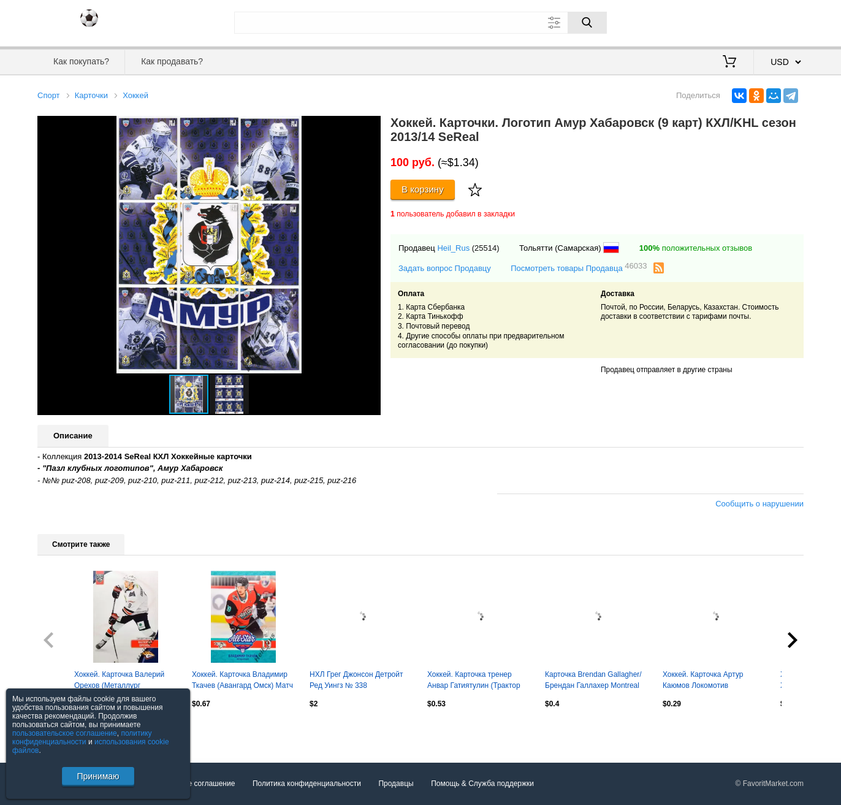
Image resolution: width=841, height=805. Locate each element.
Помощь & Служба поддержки (482, 783)
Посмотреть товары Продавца (579, 267)
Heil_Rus (453, 248)
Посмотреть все (64, 730)
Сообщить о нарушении (759, 503)
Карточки (91, 95)
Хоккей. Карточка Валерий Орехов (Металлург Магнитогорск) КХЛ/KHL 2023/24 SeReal (119, 681)
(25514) (486, 248)
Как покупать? (81, 61)
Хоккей (135, 95)
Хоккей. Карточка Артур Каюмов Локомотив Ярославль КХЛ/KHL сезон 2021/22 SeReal (708, 681)
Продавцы (395, 783)
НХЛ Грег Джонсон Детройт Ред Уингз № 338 (356, 680)
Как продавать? (172, 61)
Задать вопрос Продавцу (444, 268)
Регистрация (778, 21)
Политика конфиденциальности (307, 783)
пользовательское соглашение (64, 733)
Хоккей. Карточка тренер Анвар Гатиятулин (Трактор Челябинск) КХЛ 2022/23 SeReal (473, 681)
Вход (732, 21)
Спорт (48, 95)
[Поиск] (587, 23)
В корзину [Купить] (422, 189)
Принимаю (98, 776)
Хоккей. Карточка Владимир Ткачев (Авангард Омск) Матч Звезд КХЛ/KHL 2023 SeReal (242, 681)
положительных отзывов (695, 248)
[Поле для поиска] (420, 23)
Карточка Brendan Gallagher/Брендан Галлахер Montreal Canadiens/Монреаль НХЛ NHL (593, 681)
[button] (369, 127)
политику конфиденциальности (82, 737)
